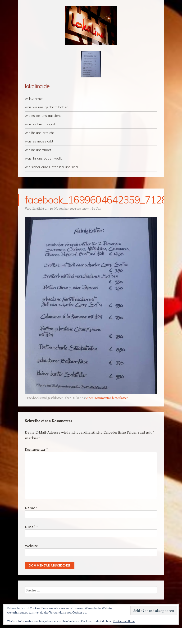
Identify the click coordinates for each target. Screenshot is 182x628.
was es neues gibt (39, 141)
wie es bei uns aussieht (43, 115)
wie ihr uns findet (38, 150)
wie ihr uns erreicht (39, 133)
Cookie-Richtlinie (124, 621)
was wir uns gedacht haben (46, 107)
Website (31, 545)
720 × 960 (88, 208)
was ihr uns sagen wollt (43, 158)
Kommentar (36, 449)
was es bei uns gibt (40, 124)
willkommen (34, 98)
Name (31, 507)
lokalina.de (37, 86)
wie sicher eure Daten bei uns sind (51, 167)
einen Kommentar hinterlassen (107, 398)
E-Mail (31, 526)
